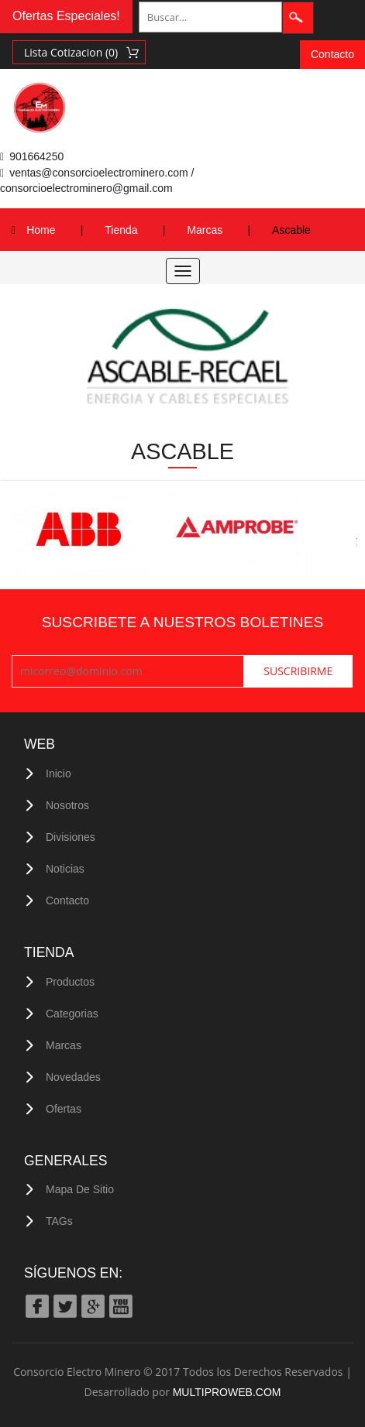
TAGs (59, 1221)
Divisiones (70, 837)
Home (40, 230)
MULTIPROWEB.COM (227, 1392)
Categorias (72, 1013)
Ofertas (63, 1109)
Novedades (73, 1077)
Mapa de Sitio (80, 1189)
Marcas (204, 230)
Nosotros (67, 805)
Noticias (65, 869)
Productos (70, 982)
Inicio (58, 773)
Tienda (121, 230)
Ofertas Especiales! (66, 15)
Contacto (332, 54)
